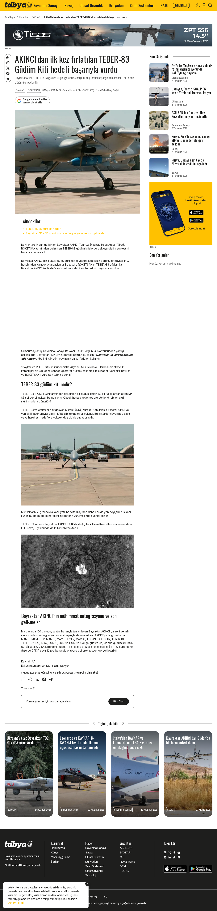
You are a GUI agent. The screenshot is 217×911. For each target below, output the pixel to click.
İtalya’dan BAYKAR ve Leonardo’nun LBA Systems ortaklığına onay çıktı (132, 742)
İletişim (55, 861)
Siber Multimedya (19, 865)
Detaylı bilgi (16, 902)
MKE (122, 857)
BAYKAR (36, 17)
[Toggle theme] (198, 5)
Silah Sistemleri (142, 5)
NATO (164, 5)
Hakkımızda (58, 848)
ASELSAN (126, 848)
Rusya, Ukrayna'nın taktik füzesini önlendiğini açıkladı (189, 162)
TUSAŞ (124, 871)
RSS (106, 897)
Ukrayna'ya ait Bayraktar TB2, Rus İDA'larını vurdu (28, 740)
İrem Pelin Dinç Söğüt (107, 90)
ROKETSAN (34, 90)
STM (123, 866)
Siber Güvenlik (94, 871)
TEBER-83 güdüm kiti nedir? (43, 228)
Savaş (69, 5)
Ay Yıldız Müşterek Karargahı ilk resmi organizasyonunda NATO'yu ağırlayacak (192, 69)
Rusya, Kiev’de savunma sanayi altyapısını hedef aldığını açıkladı (191, 140)
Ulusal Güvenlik (91, 5)
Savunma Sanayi (45, 5)
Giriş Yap (118, 701)
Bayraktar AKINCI (40, 665)
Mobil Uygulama (60, 857)
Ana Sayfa (10, 17)
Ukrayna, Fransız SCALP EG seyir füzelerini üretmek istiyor (191, 91)
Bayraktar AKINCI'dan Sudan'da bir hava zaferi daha (188, 740)
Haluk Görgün (60, 665)
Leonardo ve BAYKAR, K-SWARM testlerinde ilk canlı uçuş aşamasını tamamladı (79, 742)
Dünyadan (116, 5)
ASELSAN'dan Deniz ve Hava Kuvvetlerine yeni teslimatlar (190, 114)
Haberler (23, 17)
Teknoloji (91, 875)
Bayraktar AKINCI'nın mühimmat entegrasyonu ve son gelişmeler (66, 233)
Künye (55, 852)
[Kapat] (87, 883)
